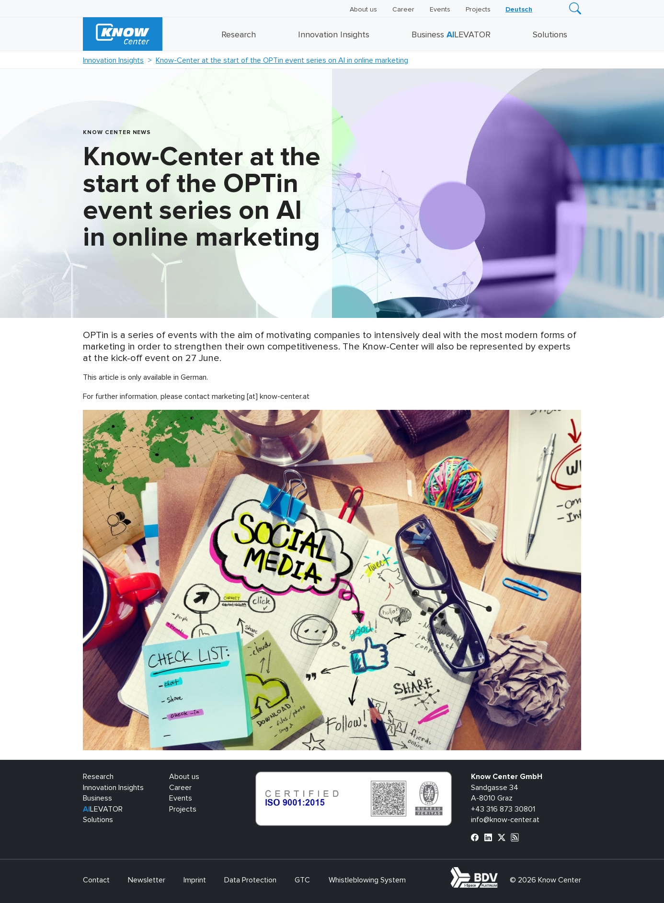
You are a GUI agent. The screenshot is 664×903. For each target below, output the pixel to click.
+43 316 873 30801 (503, 809)
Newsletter (146, 880)
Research (238, 35)
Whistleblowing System (367, 880)
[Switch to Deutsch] (518, 9)
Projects (478, 9)
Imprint (194, 880)
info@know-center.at (505, 820)
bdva (500, 872)
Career (403, 9)
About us (363, 9)
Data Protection (250, 880)
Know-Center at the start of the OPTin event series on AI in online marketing (282, 60)
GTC (302, 880)
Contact (96, 880)
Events (440, 9)
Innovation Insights (333, 35)
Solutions (550, 35)
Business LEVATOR (451, 35)
